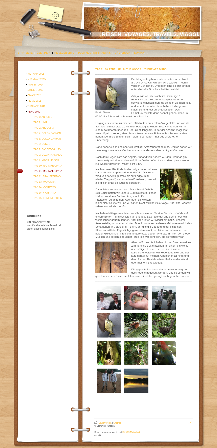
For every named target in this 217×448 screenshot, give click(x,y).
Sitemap (117, 423)
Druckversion (103, 423)
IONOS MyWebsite (131, 432)
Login (190, 422)
